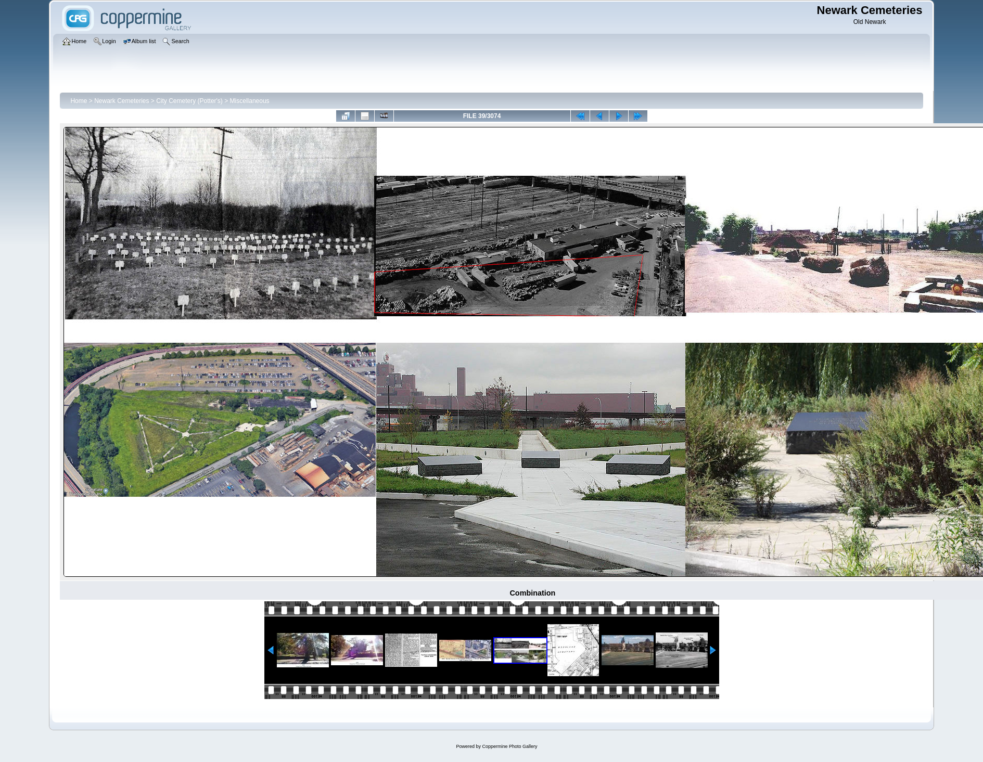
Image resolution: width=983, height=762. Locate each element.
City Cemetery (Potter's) (189, 101)
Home (78, 101)
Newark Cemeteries (121, 101)
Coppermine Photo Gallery (509, 746)
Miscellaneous (250, 101)
